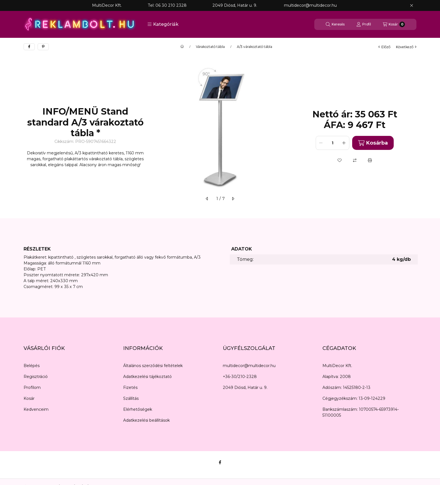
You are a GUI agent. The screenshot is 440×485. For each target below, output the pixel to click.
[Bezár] (411, 5)
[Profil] (363, 24)
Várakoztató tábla (210, 47)
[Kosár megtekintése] (393, 24)
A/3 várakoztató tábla (254, 47)
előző (384, 47)
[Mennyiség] (332, 143)
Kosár (29, 398)
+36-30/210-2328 (240, 376)
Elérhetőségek (137, 409)
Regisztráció (36, 376)
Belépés (32, 365)
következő (406, 47)
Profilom (32, 387)
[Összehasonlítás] (354, 160)
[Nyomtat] (370, 160)
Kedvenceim (36, 409)
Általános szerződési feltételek (153, 365)
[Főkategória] (182, 47)
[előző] (207, 198)
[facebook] (29, 46)
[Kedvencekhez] (339, 160)
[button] (162, 24)
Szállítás (131, 398)
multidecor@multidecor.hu (249, 365)
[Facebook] (220, 462)
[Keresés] (335, 24)
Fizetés (130, 387)
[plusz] (344, 143)
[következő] (233, 198)
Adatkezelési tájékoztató (147, 376)
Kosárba (373, 143)
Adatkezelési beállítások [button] (146, 420)
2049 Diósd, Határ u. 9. (245, 387)
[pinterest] (43, 46)
